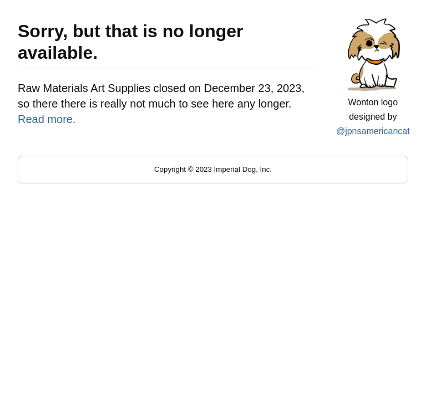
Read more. (47, 119)
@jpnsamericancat (373, 131)
